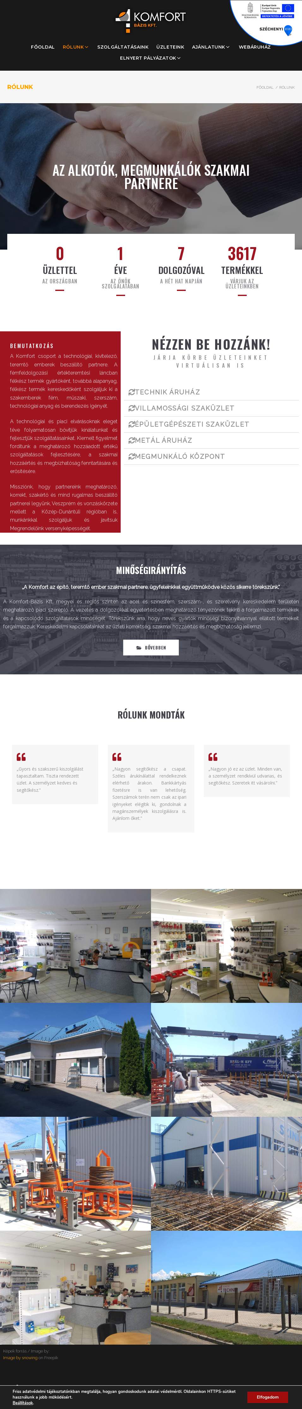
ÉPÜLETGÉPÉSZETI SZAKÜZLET (192, 424)
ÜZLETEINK (170, 47)
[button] (151, 647)
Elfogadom (268, 1397)
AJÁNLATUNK (208, 47)
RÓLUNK (73, 47)
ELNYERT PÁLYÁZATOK (148, 58)
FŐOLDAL (43, 47)
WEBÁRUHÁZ (255, 47)
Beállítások (23, 1403)
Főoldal (265, 87)
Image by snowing (20, 1357)
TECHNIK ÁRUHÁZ (167, 392)
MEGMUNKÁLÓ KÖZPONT (180, 456)
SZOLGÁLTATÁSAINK (122, 47)
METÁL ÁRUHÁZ (163, 440)
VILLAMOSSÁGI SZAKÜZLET (185, 408)
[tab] (211, 392)
